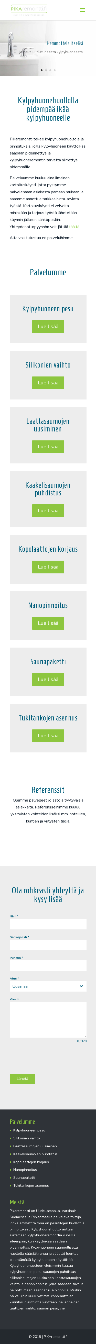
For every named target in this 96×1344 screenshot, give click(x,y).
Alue (14, 978)
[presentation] (48, 1058)
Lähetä (22, 1078)
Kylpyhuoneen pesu (29, 1130)
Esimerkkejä (48, 838)
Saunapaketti (24, 1177)
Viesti (14, 999)
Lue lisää (48, 326)
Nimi (14, 916)
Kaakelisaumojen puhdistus (35, 1154)
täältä (74, 227)
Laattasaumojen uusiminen (35, 1146)
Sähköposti (19, 937)
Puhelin (16, 958)
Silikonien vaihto (26, 1138)
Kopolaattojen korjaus (31, 1162)
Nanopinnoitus (25, 1169)
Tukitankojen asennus (31, 1185)
